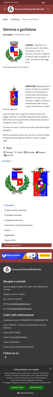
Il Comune (15, 19)
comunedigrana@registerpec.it (19, 308)
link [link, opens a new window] (49, 383)
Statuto (7, 230)
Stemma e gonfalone (12, 245)
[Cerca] (48, 9)
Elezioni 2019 (9, 240)
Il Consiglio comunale (12, 215)
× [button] (50, 369)
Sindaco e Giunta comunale (15, 210)
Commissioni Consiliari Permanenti (18, 225)
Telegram (40, 152)
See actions (8, 161)
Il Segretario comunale (13, 220)
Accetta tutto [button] (17, 388)
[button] (26, 393)
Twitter (18, 152)
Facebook (8, 152)
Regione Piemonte (11, 2)
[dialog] (26, 381)
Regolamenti (9, 235)
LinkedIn (9, 155)
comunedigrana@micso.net (20, 303)
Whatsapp (29, 152)
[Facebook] (5, 357)
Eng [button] (44, 2)
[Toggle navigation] (4, 9)
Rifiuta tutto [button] (36, 387)
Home (5, 19)
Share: (7, 148)
